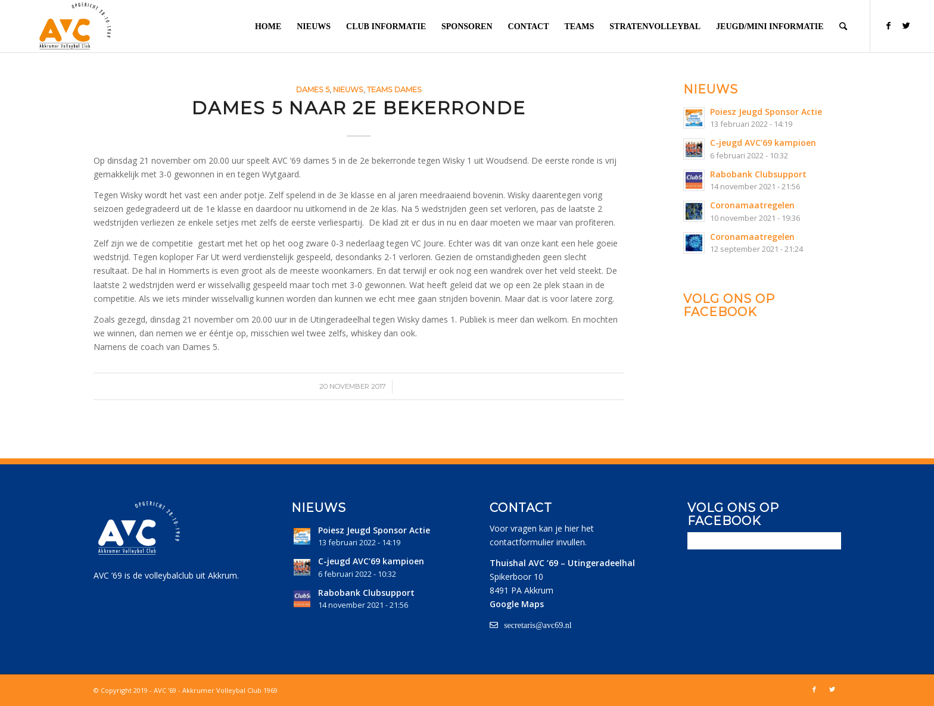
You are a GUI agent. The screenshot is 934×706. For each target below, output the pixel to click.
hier (572, 528)
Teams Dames (394, 89)
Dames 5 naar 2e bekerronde (359, 108)
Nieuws (348, 89)
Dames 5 (312, 89)
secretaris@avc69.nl (538, 625)
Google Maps (517, 604)
